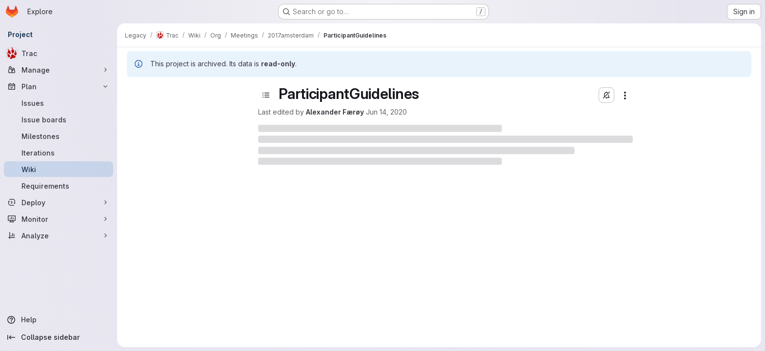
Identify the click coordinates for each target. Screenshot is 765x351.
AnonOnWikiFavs (158, 128)
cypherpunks (152, 273)
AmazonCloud (161, 337)
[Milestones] (58, 136)
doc (137, 289)
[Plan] (58, 86)
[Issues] (58, 103)
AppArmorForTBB (158, 144)
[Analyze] (58, 235)
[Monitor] (58, 219)
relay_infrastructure (169, 240)
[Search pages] (174, 110)
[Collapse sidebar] (58, 337)
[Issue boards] (58, 119)
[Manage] (58, 70)
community (148, 224)
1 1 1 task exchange (169, 305)
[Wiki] (58, 169)
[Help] (58, 320)
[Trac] (58, 53)
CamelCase (149, 192)
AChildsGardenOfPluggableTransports (171, 321)
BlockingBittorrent (159, 176)
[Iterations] (58, 152)
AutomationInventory (164, 160)
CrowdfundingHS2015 (166, 257)
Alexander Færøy (389, 112)
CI (134, 208)
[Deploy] (58, 202)
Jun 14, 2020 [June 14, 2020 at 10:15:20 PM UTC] (440, 112)
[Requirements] (58, 186)
